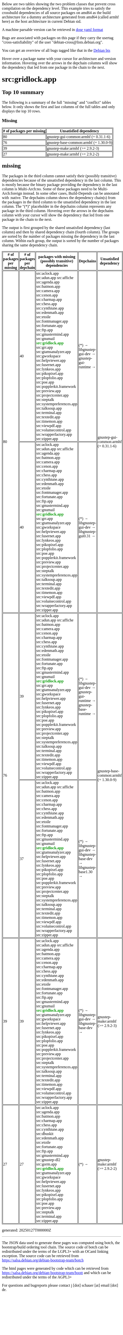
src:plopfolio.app (49, 378)
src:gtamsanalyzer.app (53, 352)
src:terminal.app (49, 413)
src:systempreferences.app (56, 404)
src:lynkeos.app (48, 369)
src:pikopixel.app (49, 373)
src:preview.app (48, 391)
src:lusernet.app (48, 365)
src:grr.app (44, 347)
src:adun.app (46, 278)
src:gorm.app (46, 1164)
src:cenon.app (47, 295)
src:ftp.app (44, 330)
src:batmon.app (48, 286)
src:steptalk (45, 400)
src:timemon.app (49, 421)
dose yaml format (89, 30)
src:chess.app (46, 304)
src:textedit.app (48, 417)
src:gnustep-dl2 (48, 1160)
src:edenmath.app (49, 312)
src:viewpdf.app (48, 426)
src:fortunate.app (49, 326)
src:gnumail (45, 339)
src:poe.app (45, 382)
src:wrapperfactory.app (54, 434)
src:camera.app (48, 291)
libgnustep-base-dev (87, 856)
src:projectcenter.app (52, 395)
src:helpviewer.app (50, 360)
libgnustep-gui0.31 (87, 534)
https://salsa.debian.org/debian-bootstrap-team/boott (42, 1273)
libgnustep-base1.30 (87, 869)
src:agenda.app (48, 282)
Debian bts (102, 50)
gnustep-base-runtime (85, 709)
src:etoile (43, 317)
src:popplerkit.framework (56, 386)
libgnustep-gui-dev (87, 351)
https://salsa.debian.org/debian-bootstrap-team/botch (43, 1260)
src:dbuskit (44, 1134)
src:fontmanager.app (52, 321)
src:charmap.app (49, 299)
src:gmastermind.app (52, 334)
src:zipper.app (47, 439)
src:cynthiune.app (50, 308)
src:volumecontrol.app (53, 430)
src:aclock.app (47, 273)
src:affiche (65, 278)
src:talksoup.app (49, 408)
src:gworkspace (48, 356)
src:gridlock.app (29, 79)
